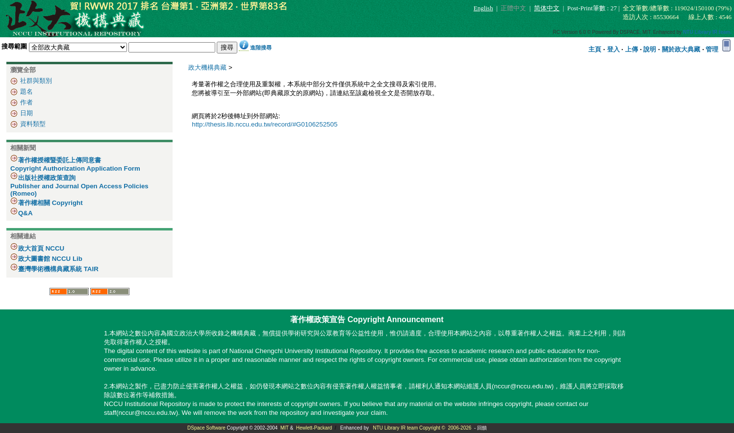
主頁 (594, 49)
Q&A (25, 213)
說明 (649, 49)
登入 (613, 49)
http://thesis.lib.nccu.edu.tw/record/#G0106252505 (264, 124)
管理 (712, 49)
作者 (26, 102)
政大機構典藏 (207, 67)
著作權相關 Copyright (50, 202)
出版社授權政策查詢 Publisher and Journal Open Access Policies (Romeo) (79, 185)
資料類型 (33, 123)
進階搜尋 (261, 48)
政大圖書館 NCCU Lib (50, 258)
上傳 (631, 49)
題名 (26, 91)
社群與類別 (36, 80)
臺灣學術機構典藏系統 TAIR (58, 269)
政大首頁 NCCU (41, 248)
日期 (26, 113)
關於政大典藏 (681, 49)
